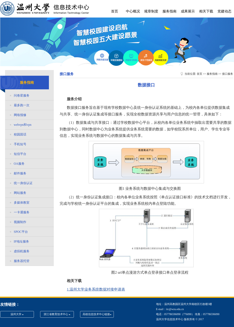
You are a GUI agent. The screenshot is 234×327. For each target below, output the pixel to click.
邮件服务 (20, 173)
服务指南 (169, 11)
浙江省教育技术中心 (57, 314)
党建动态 (224, 11)
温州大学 (17, 314)
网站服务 (20, 192)
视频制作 (20, 222)
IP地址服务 (21, 241)
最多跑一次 (21, 105)
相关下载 (206, 11)
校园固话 (20, 134)
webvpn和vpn (23, 124)
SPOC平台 (21, 231)
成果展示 (188, 11)
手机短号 (20, 144)
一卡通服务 (21, 212)
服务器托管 (21, 261)
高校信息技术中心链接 (97, 314)
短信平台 (20, 154)
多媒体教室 (21, 202)
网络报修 (20, 115)
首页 (114, 11)
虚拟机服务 (21, 251)
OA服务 (19, 163)
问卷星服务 (21, 95)
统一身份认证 (23, 183)
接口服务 (227, 73)
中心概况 (133, 11)
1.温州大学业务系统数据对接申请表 (96, 289)
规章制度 (151, 11)
